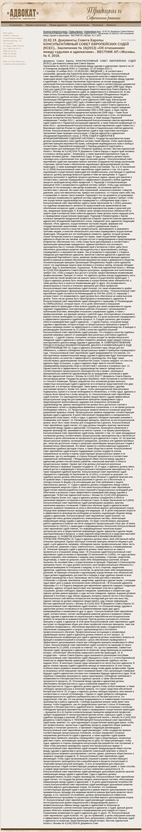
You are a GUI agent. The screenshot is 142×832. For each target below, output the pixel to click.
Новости (111, 25)
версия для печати (128, 40)
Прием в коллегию (36, 25)
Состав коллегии (80, 25)
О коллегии (16, 25)
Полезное (98, 25)
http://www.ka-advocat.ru (14, 61)
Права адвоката (58, 25)
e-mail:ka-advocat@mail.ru (14, 64)
